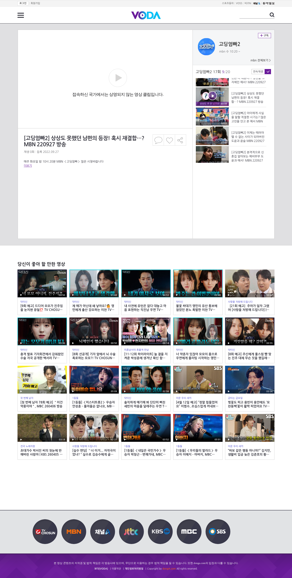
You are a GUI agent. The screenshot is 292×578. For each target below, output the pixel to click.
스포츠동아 (228, 3)
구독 (264, 35)
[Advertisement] (105, 184)
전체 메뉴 (21, 15)
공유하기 (180, 140)
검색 (272, 14)
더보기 (28, 165)
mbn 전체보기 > (261, 60)
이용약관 (116, 568)
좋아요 (169, 140)
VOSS (239, 3)
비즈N (248, 3)
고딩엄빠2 (230, 44)
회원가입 (35, 3)
